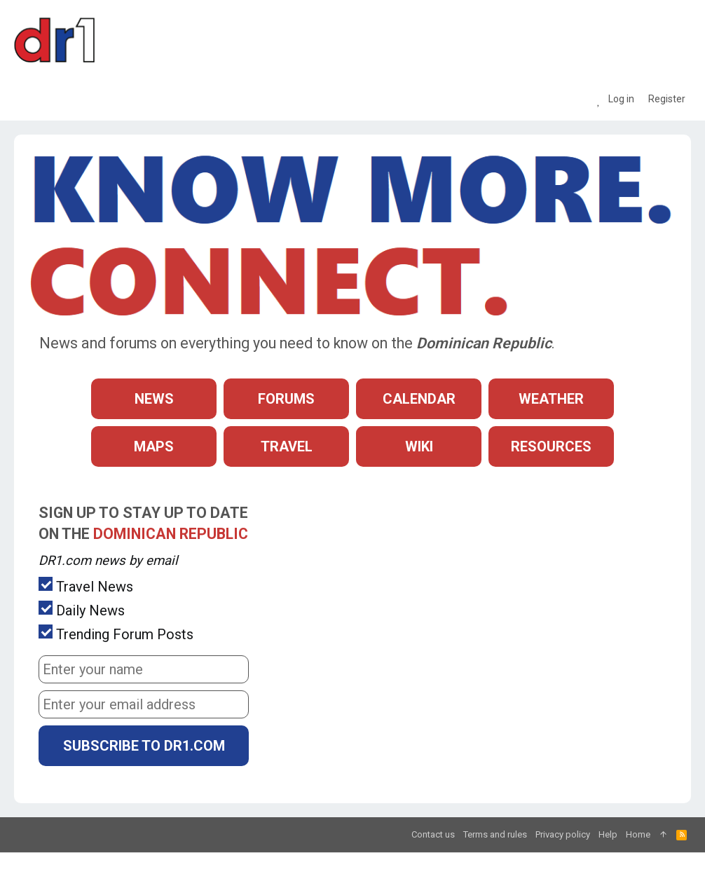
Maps (154, 446)
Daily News (82, 610)
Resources (551, 446)
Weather (551, 398)
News (154, 398)
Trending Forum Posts (116, 633)
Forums (286, 398)
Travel (287, 446)
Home (638, 834)
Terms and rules (495, 834)
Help (607, 834)
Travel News (86, 586)
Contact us (433, 834)
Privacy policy (562, 834)
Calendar (419, 398)
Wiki (419, 446)
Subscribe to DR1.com (144, 745)
